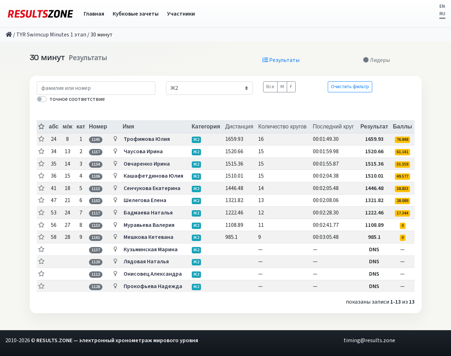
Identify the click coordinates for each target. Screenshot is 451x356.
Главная (94, 14)
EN (442, 6)
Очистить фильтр (350, 86)
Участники (181, 14)
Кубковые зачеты (136, 14)
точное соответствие (77, 99)
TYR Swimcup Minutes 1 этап (51, 35)
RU (442, 13)
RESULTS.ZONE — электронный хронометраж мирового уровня (117, 340)
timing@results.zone (369, 340)
